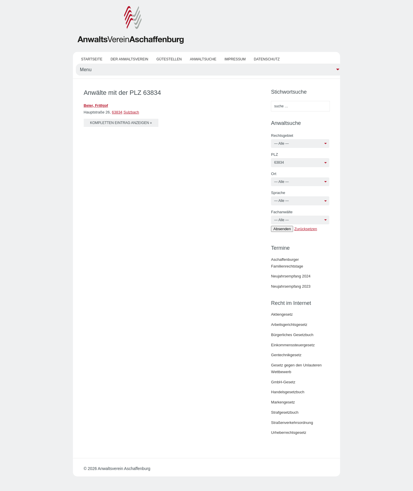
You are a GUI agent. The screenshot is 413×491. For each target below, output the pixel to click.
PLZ (274, 154)
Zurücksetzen (305, 229)
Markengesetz (283, 402)
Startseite (91, 59)
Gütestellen (169, 59)
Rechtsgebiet (282, 135)
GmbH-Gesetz (283, 382)
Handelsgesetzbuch (287, 392)
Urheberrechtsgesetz (288, 432)
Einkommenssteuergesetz (293, 345)
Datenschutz (266, 59)
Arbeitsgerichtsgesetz (289, 324)
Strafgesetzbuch (284, 412)
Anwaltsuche (203, 59)
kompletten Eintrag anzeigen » (121, 123)
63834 (117, 112)
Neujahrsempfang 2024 (290, 276)
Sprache (278, 193)
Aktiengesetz (282, 314)
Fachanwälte (282, 212)
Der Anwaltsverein (129, 59)
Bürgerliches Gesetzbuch (292, 335)
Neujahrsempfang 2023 (290, 286)
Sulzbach (131, 112)
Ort (273, 174)
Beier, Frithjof (96, 105)
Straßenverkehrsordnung (292, 422)
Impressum (235, 59)
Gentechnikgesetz (286, 355)
